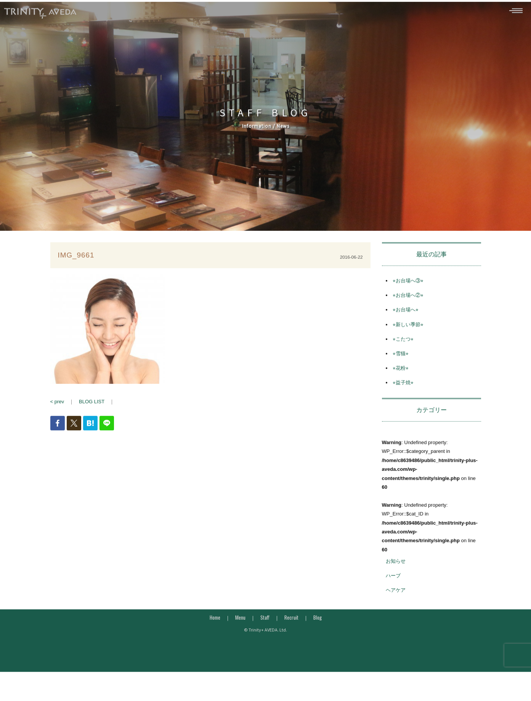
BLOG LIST (91, 408)
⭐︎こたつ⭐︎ (403, 346)
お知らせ (396, 568)
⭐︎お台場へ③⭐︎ (408, 287)
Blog (317, 624)
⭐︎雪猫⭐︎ (401, 360)
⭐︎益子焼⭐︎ (403, 389)
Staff (265, 624)
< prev (57, 408)
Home (215, 624)
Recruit (291, 624)
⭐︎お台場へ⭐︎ (406, 316)
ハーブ (393, 582)
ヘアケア (396, 597)
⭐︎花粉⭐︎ (401, 375)
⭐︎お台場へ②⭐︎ (408, 302)
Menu (240, 624)
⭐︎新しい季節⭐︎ (408, 331)
